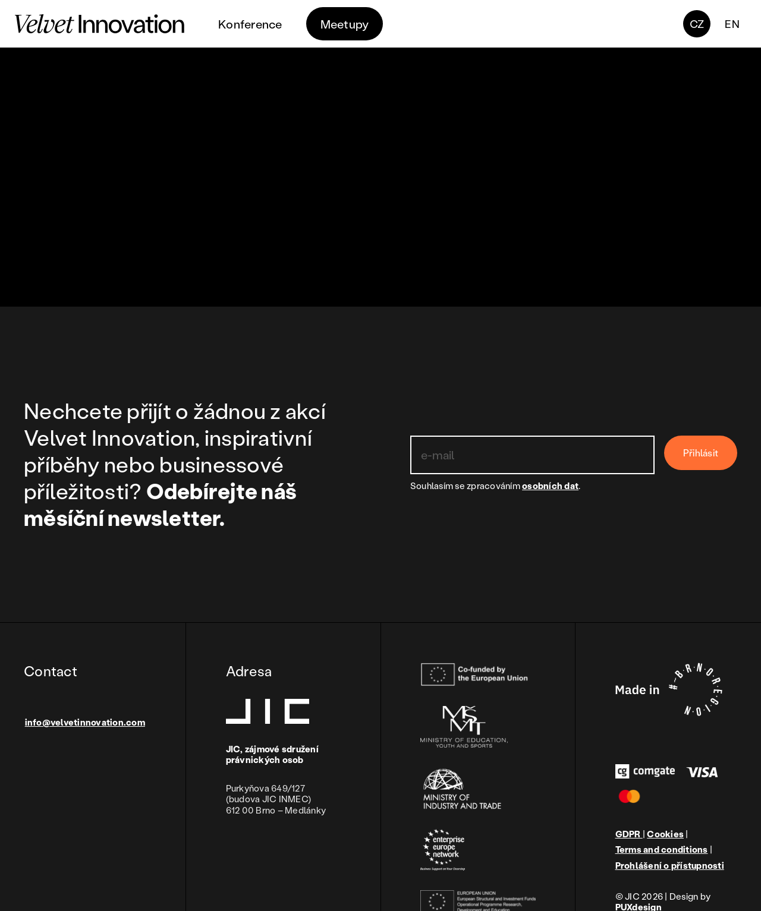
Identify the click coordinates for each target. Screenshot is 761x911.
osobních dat (550, 485)
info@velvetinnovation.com (85, 722)
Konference (250, 23)
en (732, 24)
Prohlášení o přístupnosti (669, 865)
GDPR (629, 834)
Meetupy (344, 23)
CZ (697, 24)
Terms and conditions (661, 849)
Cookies (665, 834)
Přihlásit (700, 452)
